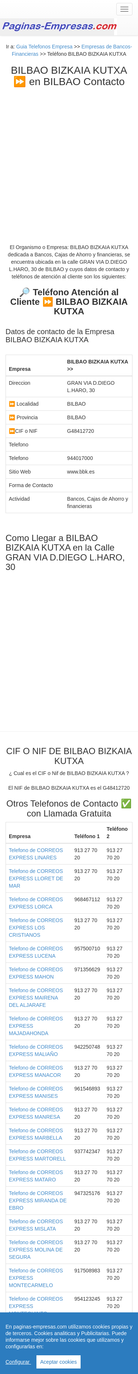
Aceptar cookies (58, 1362)
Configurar (18, 1362)
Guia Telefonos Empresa (44, 47)
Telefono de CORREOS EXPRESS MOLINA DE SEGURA (36, 1249)
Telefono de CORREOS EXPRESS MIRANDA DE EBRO (38, 1200)
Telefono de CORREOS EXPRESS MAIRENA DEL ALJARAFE (36, 997)
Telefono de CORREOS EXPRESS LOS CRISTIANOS (36, 927)
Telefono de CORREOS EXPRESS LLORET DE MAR (36, 878)
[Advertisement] (69, 160)
